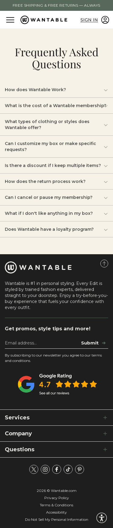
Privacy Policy (56, 498)
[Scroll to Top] (104, 263)
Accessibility (56, 512)
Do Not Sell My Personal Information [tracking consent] (56, 519)
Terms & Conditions (56, 505)
